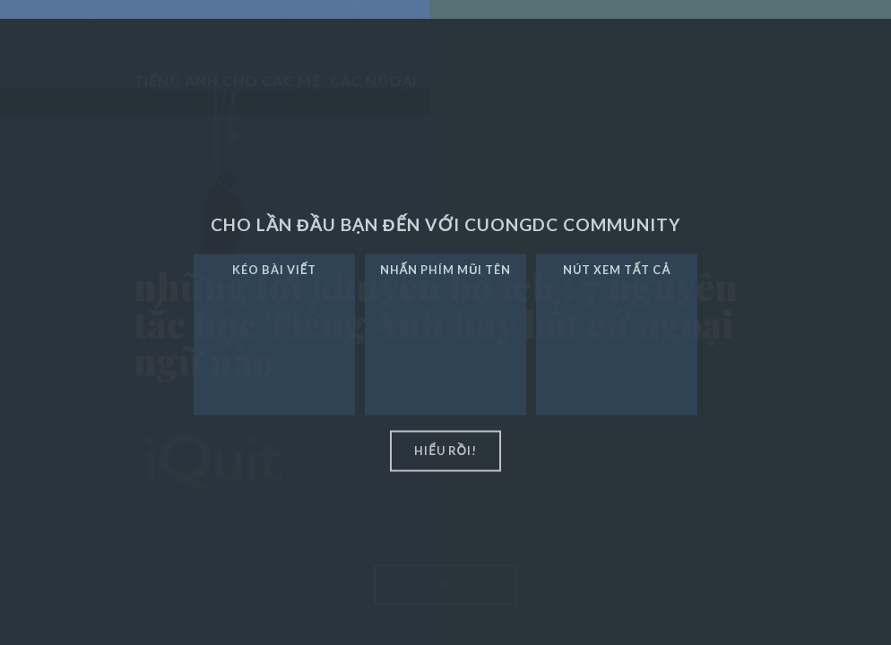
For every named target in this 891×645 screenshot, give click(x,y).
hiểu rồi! (445, 450)
